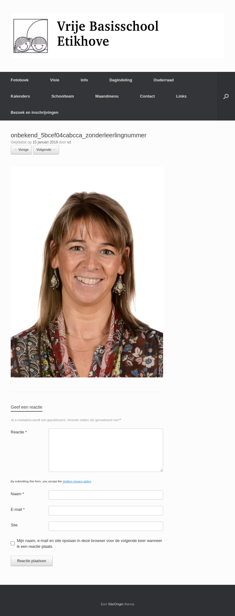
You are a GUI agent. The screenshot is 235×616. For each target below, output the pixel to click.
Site (14, 525)
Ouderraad (164, 80)
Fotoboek (20, 80)
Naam (17, 494)
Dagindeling (120, 80)
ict (69, 142)
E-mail (18, 509)
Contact (147, 96)
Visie (54, 80)
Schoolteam (62, 96)
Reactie (19, 432)
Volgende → (46, 149)
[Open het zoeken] (226, 96)
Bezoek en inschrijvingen (34, 112)
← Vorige (21, 149)
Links (181, 96)
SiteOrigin (116, 604)
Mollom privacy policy (77, 481)
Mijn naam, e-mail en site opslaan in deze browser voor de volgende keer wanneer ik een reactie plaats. (89, 543)
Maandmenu (107, 96)
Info (84, 80)
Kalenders (20, 96)
